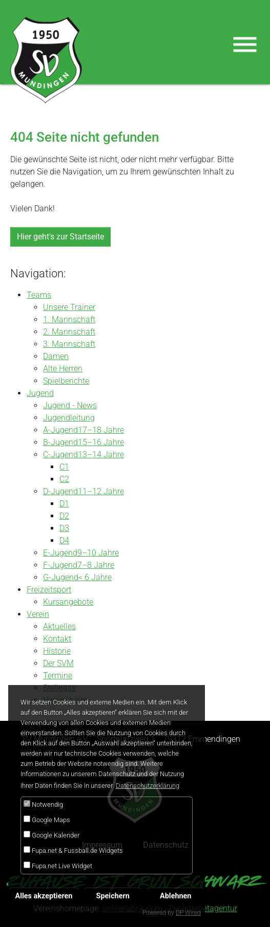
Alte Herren (62, 368)
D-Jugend (60, 491)
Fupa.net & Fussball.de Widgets (73, 850)
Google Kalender (51, 835)
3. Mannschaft (69, 344)
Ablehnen (175, 896)
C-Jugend (60, 454)
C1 (64, 467)
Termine (57, 675)
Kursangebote (68, 602)
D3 (64, 528)
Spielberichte (66, 381)
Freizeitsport (49, 589)
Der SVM (58, 663)
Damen (56, 356)
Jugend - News (70, 405)
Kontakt (57, 639)
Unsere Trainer (69, 307)
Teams (39, 295)
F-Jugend (60, 565)
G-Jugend (60, 577)
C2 (64, 479)
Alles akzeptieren (44, 896)
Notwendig (43, 804)
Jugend (40, 393)
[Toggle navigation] (245, 44)
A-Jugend (60, 430)
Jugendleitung (69, 418)
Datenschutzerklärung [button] (147, 785)
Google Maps (47, 819)
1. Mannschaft (69, 319)
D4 (64, 540)
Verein (38, 614)
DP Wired (188, 912)
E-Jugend (60, 553)
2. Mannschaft (69, 332)
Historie (57, 651)
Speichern (113, 896)
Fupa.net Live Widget (58, 866)
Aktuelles (59, 626)
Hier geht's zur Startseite (60, 236)
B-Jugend (60, 442)
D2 (64, 516)
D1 (64, 504)
